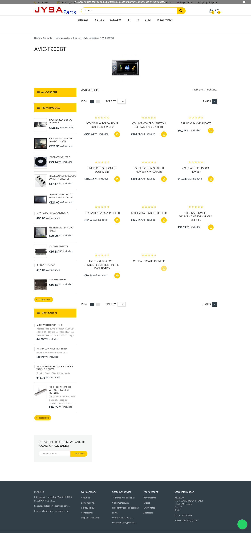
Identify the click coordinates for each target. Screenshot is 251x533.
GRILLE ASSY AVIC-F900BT (196, 114)
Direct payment (165, 20)
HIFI (128, 20)
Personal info (149, 488)
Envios (115, 503)
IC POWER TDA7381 (58, 270)
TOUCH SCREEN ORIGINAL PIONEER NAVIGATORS (148, 160)
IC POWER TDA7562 (45, 256)
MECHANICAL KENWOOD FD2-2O (52, 204)
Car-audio (115, 20)
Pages (207, 92)
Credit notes (149, 498)
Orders (146, 493)
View (84, 92)
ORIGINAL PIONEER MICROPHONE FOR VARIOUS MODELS (196, 207)
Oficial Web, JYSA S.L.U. (123, 508)
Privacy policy (87, 498)
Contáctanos (87, 503)
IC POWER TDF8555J (58, 237)
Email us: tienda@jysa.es (186, 511)
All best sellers (42, 408)
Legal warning (87, 493)
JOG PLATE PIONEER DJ (59, 148)
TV (138, 20)
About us (85, 488)
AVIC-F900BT (49, 83)
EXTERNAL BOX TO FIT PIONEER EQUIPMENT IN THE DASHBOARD (102, 255)
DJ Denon (99, 20)
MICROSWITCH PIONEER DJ (49, 315)
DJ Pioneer (83, 20)
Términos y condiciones (123, 488)
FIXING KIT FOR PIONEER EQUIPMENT (102, 160)
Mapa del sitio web (90, 508)
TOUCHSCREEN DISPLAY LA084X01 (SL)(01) (60, 131)
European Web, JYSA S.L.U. (124, 513)
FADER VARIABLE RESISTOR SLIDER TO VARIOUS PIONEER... (54, 359)
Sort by (111, 92)
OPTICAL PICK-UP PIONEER (149, 252)
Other (148, 20)
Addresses (148, 503)
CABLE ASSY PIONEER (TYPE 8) (149, 204)
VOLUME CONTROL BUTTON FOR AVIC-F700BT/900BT (149, 116)
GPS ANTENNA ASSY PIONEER (102, 204)
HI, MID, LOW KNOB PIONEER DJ (51, 339)
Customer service (120, 493)
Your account (150, 482)
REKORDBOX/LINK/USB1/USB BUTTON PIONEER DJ (63, 168)
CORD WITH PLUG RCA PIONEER (195, 160)
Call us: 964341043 (183, 506)
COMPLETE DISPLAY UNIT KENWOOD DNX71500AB (61, 187)
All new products (43, 290)
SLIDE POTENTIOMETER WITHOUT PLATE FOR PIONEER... (60, 380)
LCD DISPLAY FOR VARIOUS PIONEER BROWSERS (102, 116)
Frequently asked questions (125, 498)
